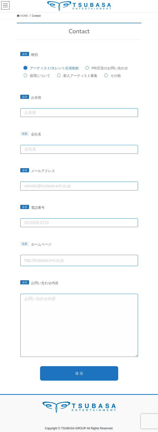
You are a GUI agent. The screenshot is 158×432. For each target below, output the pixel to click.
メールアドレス (43, 171)
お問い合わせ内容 (44, 283)
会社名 (36, 134)
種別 (34, 55)
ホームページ (41, 244)
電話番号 (38, 208)
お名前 (36, 97)
